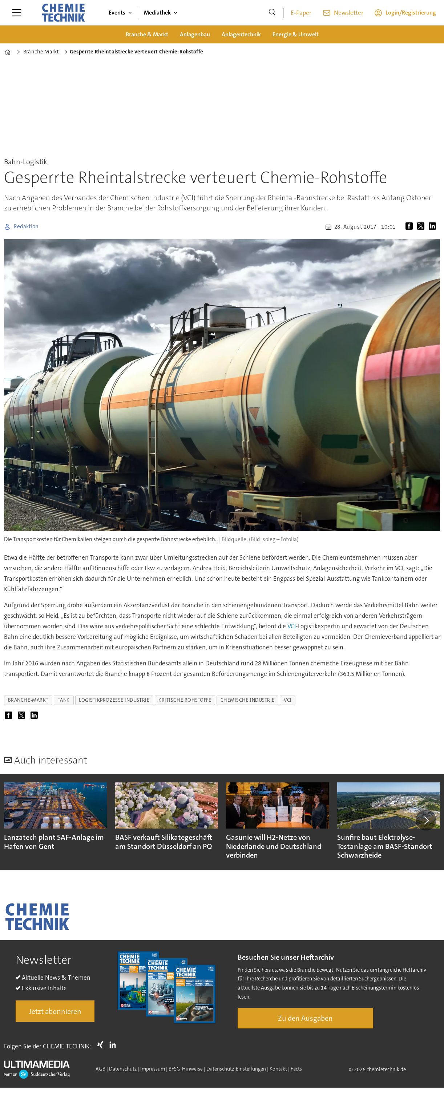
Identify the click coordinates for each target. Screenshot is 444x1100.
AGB (101, 1068)
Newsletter (348, 13)
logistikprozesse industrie (114, 700)
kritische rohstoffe (184, 700)
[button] (426, 820)
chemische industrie (248, 700)
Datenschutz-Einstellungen (236, 1068)
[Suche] (272, 12)
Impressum (153, 1068)
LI (114, 1044)
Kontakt (278, 1068)
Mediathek (157, 12)
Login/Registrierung (411, 12)
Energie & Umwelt (296, 34)
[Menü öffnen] (17, 13)
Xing (102, 1044)
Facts (296, 1068)
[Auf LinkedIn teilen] (433, 226)
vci (288, 700)
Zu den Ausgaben (305, 1018)
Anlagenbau (195, 34)
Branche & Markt (147, 34)
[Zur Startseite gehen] (63, 13)
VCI (291, 626)
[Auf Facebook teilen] (410, 226)
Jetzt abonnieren (55, 1011)
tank (64, 700)
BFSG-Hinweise (186, 1068)
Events (117, 12)
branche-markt (28, 700)
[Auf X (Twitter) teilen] (422, 226)
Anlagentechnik (241, 34)
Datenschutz (123, 1068)
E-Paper (301, 13)
